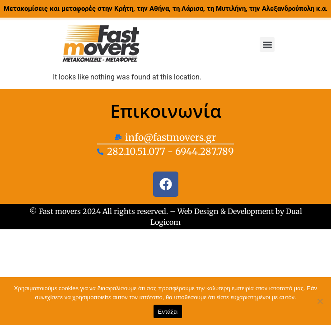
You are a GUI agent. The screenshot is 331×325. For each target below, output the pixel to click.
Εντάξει (168, 311)
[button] (267, 44)
